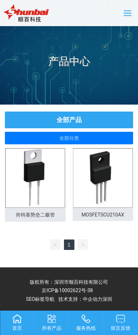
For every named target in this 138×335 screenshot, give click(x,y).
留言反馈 (120, 328)
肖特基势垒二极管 (35, 215)
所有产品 (51, 328)
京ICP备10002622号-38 (67, 290)
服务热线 (86, 328)
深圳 (107, 299)
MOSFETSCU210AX (102, 215)
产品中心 (69, 61)
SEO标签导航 (40, 299)
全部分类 (69, 138)
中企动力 (92, 299)
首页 (17, 328)
